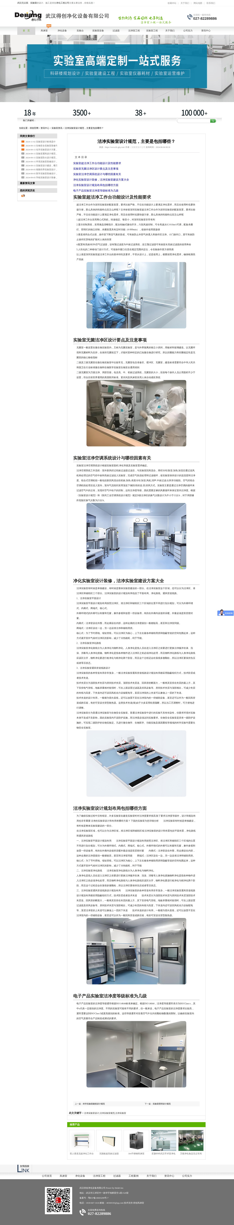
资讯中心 (45, 128)
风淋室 (63, 1176)
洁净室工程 (99, 1176)
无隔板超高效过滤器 (109, 1153)
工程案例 (134, 1176)
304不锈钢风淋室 (136, 1153)
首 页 (26, 30)
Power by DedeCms (114, 1188)
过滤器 (117, 1176)
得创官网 (34, 128)
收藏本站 (172, 3)
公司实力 (187, 1176)
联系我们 (211, 3)
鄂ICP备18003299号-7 (98, 1198)
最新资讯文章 (27, 183)
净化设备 (80, 1176)
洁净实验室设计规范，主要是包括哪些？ (84, 128)
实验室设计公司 (138, 147)
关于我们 (185, 3)
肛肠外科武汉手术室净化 (163, 1153)
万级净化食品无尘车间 (191, 1153)
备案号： (83, 1198)
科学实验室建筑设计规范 (94, 1104)
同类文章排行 (27, 136)
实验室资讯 (57, 128)
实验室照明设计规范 (162, 1104)
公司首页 (47, 1176)
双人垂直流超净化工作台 (82, 1153)
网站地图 (198, 3)
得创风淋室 (138, 1203)
